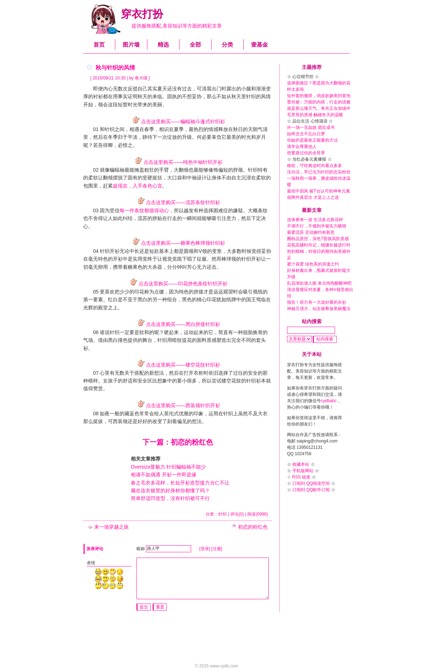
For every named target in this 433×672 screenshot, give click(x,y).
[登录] (204, 548)
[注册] (216, 548)
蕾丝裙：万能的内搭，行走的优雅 (318, 102)
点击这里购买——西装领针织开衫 (177, 405)
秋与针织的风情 (115, 68)
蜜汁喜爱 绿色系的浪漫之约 (313, 264)
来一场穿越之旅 (108, 527)
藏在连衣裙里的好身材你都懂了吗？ (170, 490)
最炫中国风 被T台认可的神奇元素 (318, 191)
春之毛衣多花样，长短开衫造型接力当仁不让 (180, 483)
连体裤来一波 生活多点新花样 (315, 219)
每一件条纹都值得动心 (144, 210)
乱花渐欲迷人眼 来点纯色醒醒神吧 (319, 283)
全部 (195, 45)
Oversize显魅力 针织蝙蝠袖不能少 (168, 467)
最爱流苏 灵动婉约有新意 (311, 232)
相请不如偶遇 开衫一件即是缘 (163, 474)
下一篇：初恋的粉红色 (177, 442)
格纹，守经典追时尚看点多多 (314, 165)
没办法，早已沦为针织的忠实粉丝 (318, 172)
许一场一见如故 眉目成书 (311, 127)
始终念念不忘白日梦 (306, 133)
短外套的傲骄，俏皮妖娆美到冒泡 (318, 95)
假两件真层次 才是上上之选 (313, 197)
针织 (162, 340)
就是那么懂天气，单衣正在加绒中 (318, 108)
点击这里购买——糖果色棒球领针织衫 (177, 243)
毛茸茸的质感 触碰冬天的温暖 (315, 114)
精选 (163, 45)
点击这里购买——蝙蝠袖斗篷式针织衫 (177, 121)
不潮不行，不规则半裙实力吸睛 (316, 226)
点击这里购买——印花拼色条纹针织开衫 (177, 283)
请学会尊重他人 (302, 146)
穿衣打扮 (142, 14)
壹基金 (259, 45)
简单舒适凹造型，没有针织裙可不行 (170, 498)
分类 (227, 45)
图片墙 (131, 45)
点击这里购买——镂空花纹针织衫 (177, 365)
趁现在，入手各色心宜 (137, 186)
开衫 (115, 251)
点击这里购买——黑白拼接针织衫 (177, 324)
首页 (99, 45)
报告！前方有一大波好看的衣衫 (316, 302)
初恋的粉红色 (250, 527)
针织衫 (253, 380)
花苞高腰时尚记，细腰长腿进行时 (318, 245)
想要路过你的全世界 (306, 152)
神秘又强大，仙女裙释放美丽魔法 (318, 308)
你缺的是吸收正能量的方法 (312, 140)
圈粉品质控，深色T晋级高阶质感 (318, 238)
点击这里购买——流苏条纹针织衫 (177, 202)
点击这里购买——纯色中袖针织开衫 (177, 162)
